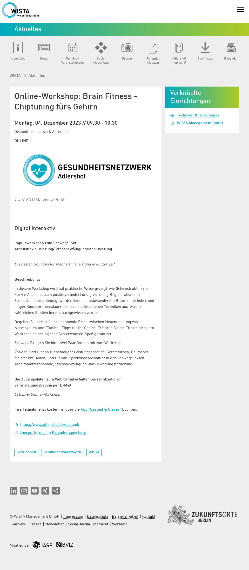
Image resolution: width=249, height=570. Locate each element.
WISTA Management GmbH (199, 123)
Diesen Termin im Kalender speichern (50, 433)
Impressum (73, 517)
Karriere (19, 524)
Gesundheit (26, 452)
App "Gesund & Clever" (101, 410)
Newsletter (54, 524)
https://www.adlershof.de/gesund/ (47, 425)
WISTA (16, 76)
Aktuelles (36, 76)
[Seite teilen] (56, 490)
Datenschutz (97, 517)
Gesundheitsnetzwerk (62, 452)
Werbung (120, 524)
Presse (35, 524)
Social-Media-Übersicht (88, 524)
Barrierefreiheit (125, 517)
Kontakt (148, 517)
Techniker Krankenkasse (198, 115)
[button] (13, 490)
